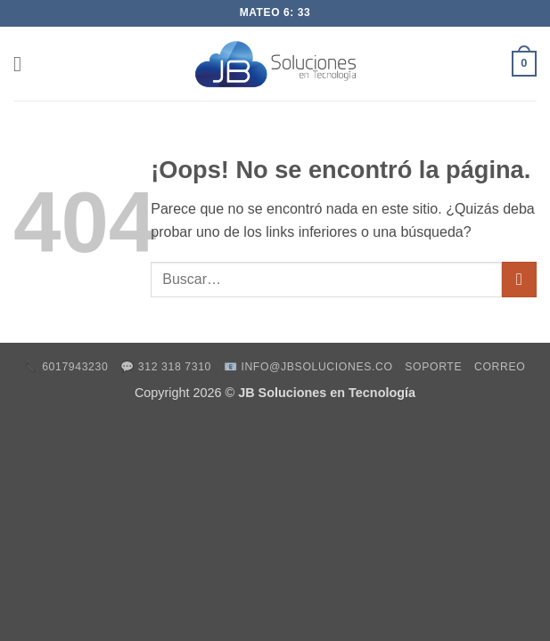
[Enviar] (519, 279)
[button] (24, 63)
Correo (499, 367)
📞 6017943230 (67, 367)
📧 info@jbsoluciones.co (308, 367)
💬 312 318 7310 (165, 367)
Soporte (433, 367)
